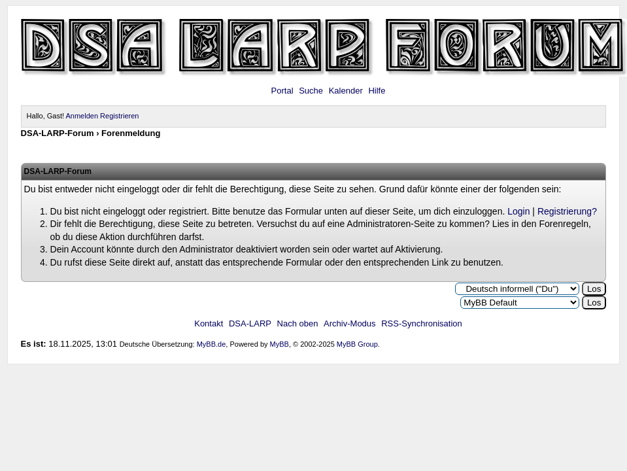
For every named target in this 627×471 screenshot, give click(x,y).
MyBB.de (211, 344)
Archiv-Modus (349, 323)
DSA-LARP (250, 323)
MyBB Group (357, 344)
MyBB (279, 344)
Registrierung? (567, 211)
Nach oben (297, 323)
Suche (311, 91)
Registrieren (119, 116)
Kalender (346, 91)
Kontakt (208, 323)
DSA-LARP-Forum (57, 133)
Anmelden (82, 116)
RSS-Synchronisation (421, 323)
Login (518, 211)
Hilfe (376, 91)
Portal (282, 91)
